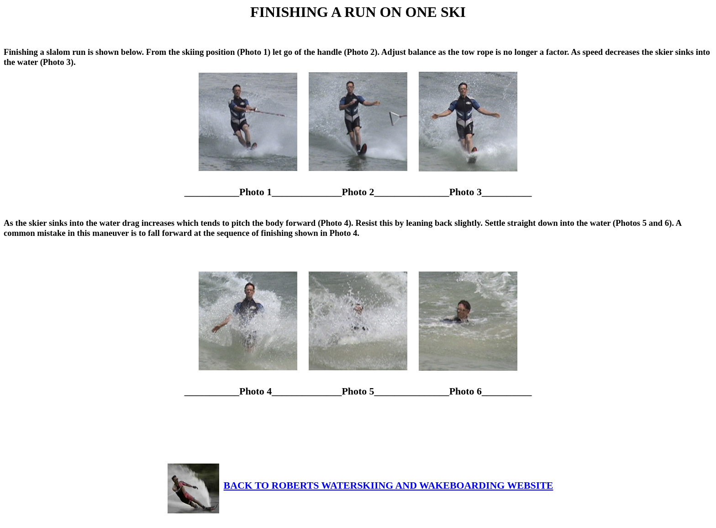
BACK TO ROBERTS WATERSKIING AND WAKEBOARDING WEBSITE (360, 485)
